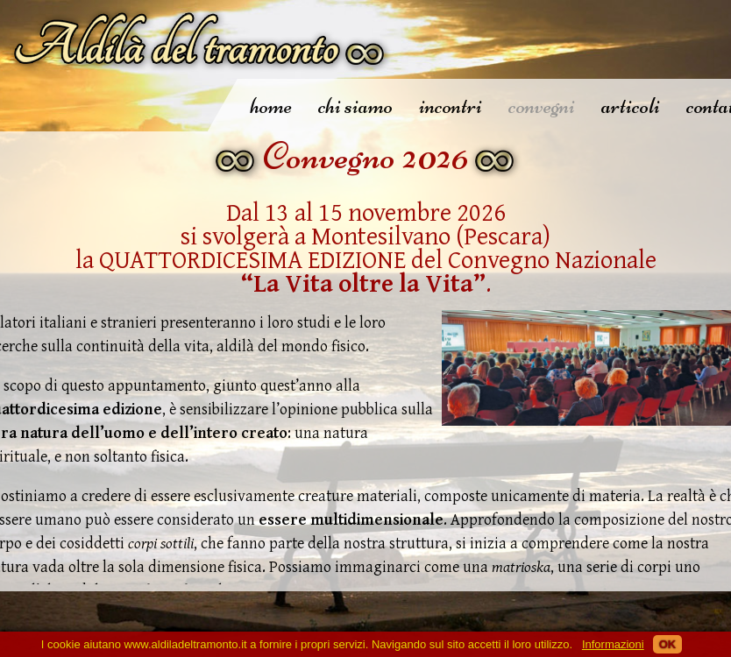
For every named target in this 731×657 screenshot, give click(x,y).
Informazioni (613, 644)
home (271, 105)
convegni (541, 105)
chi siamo (355, 105)
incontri (450, 105)
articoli (630, 105)
